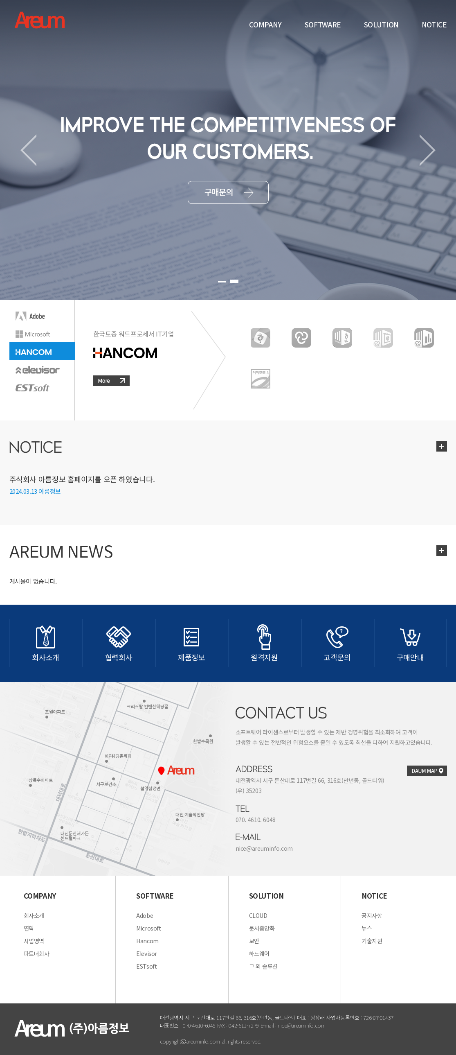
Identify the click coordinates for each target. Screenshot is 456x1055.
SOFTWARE (323, 24)
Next (428, 150)
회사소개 (34, 915)
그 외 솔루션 (263, 966)
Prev (28, 150)
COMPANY (265, 24)
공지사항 (372, 915)
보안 (254, 941)
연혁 (29, 928)
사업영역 (34, 941)
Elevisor (146, 953)
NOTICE (434, 24)
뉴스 (367, 928)
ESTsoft (146, 966)
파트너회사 (36, 953)
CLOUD (258, 915)
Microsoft (148, 928)
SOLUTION (381, 24)
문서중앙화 (262, 928)
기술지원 (372, 941)
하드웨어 (259, 953)
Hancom (147, 941)
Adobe (144, 915)
